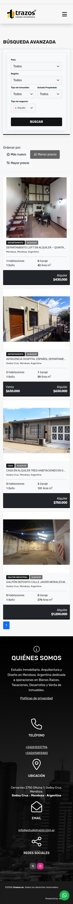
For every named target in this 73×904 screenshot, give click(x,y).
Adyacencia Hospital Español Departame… (36, 359)
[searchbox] (14, 114)
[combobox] (36, 66)
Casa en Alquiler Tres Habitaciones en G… (35, 470)
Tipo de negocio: (19, 101)
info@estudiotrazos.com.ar (36, 830)
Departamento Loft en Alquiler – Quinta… (36, 247)
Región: (15, 73)
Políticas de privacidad (36, 698)
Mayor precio (17, 163)
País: (13, 60)
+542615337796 (36, 747)
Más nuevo (16, 154)
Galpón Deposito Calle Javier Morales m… (36, 582)
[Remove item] (16, 108)
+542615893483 (36, 753)
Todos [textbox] (17, 66)
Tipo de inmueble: (20, 87)
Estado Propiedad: (47, 87)
